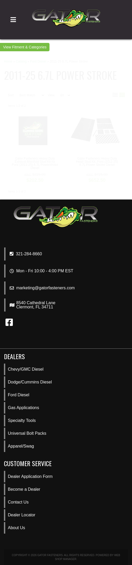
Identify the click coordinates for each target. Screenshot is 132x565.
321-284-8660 (26, 254)
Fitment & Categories (29, 47)
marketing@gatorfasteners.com (45, 288)
